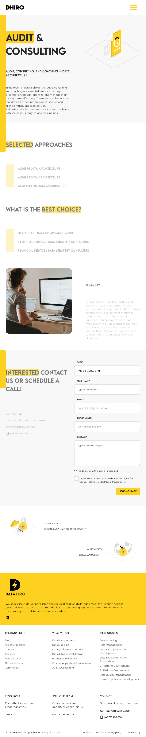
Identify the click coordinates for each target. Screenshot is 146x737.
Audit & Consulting (63, 667)
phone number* (85, 418)
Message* (82, 437)
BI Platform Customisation (115, 670)
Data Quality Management (67, 649)
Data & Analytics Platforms (67, 654)
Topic (80, 362)
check (10, 714)
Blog (7, 640)
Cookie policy (133, 732)
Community (12, 667)
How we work (13, 658)
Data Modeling (60, 645)
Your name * (83, 381)
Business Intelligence (64, 658)
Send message (128, 491)
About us (10, 654)
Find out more (63, 714)
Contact (9, 649)
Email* (80, 399)
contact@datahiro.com (115, 711)
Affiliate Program (15, 645)
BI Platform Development (115, 665)
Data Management (63, 640)
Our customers (14, 663)
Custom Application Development (72, 663)
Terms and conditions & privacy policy (101, 732)
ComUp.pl (55, 732)
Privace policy (119, 482)
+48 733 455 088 (111, 717)
